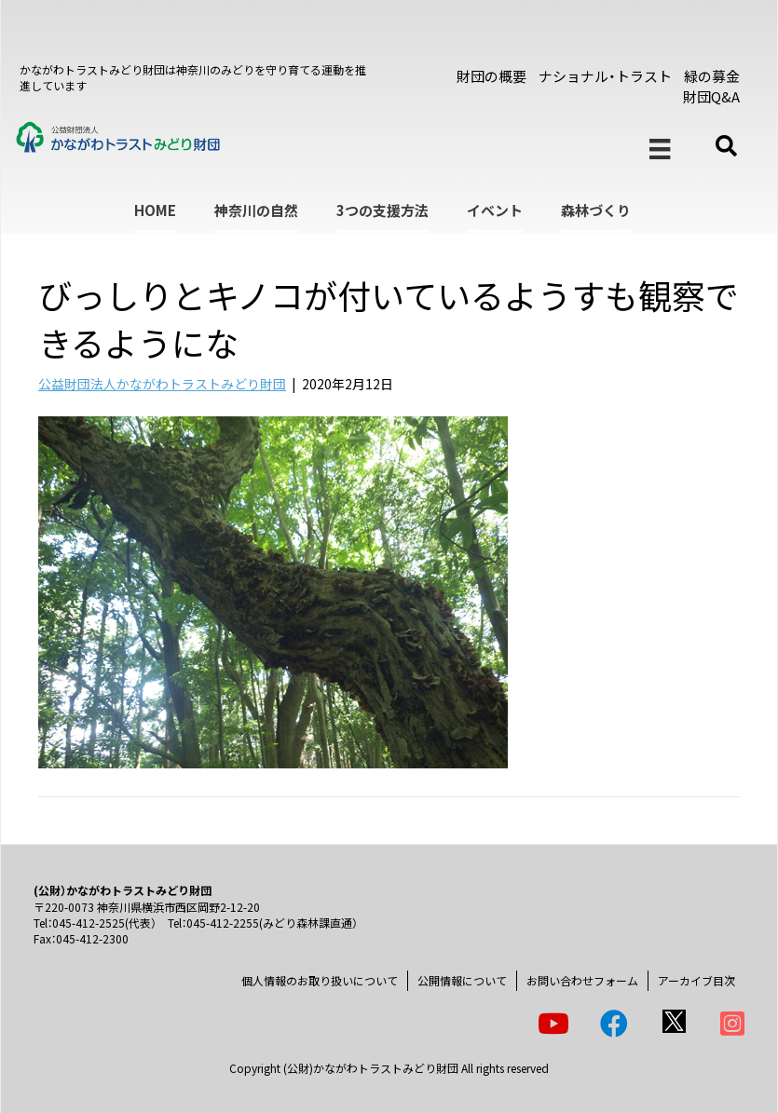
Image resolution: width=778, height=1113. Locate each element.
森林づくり (596, 210)
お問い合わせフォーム (582, 980)
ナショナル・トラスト (605, 76)
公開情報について (462, 980)
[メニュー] (659, 149)
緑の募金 (712, 76)
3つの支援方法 (382, 210)
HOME (155, 210)
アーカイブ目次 (696, 980)
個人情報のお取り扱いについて (319, 980)
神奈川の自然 (256, 210)
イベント (495, 210)
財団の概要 (491, 76)
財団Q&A (711, 96)
